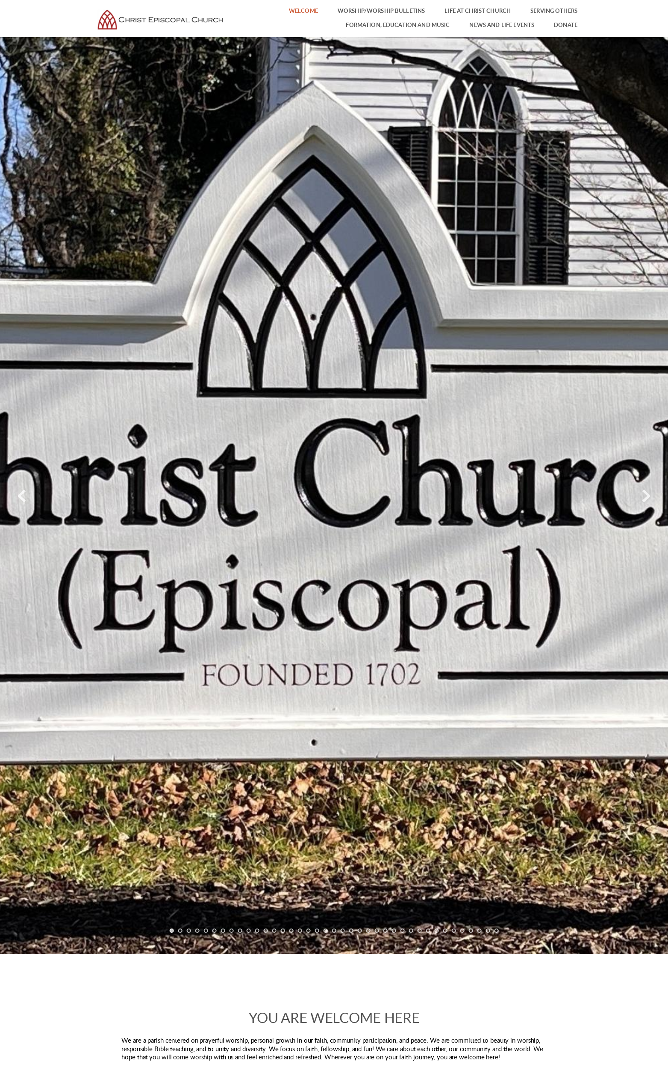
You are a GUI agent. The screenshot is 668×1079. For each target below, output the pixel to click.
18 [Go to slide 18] (317, 931)
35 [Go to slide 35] (462, 931)
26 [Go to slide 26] (385, 931)
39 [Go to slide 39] (496, 931)
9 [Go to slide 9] (240, 931)
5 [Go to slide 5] (206, 931)
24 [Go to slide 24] (368, 931)
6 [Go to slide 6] (214, 931)
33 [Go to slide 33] (445, 931)
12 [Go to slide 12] (266, 931)
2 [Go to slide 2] (180, 931)
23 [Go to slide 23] (360, 931)
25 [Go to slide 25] (377, 931)
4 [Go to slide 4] (197, 931)
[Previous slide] (22, 496)
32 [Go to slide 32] (437, 931)
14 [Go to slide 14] (283, 931)
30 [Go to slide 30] (420, 931)
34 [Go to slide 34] (454, 931)
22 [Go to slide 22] (351, 931)
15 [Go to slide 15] (291, 931)
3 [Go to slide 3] (189, 931)
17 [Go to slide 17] (308, 931)
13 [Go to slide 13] (274, 931)
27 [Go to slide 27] (394, 931)
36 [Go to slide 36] (471, 931)
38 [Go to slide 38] (488, 931)
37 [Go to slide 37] (479, 931)
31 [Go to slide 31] (428, 931)
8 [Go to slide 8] (232, 931)
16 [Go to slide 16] (300, 931)
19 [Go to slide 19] (326, 931)
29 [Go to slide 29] (411, 931)
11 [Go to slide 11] (257, 931)
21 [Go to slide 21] (343, 931)
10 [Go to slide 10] (249, 931)
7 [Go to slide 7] (223, 931)
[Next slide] (646, 496)
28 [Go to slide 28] (402, 931)
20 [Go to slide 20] (334, 931)
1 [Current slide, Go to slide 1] (172, 931)
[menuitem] (303, 11)
